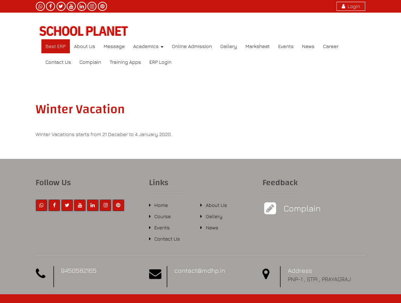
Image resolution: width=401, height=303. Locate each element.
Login (351, 6)
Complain (90, 62)
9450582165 (78, 270)
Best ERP (56, 46)
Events (286, 46)
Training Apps (125, 62)
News (308, 46)
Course (162, 216)
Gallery (228, 46)
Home (161, 205)
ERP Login (160, 62)
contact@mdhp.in (199, 270)
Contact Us (58, 62)
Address (300, 270)
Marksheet (258, 46)
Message (114, 46)
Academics (148, 46)
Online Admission (192, 46)
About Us (84, 46)
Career (331, 46)
